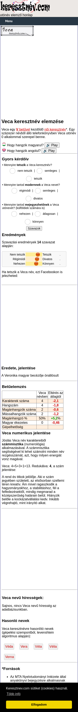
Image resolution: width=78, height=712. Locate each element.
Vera (24, 646)
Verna (9, 657)
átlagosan (49, 213)
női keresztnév (55, 129)
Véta (38, 646)
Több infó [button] (14, 694)
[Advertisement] (39, 77)
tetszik (38, 178)
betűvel (23, 129)
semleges (51, 170)
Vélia (53, 646)
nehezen (24, 213)
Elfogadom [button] (39, 704)
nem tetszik (24, 170)
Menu (8, 21)
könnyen (38, 221)
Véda (9, 646)
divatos (38, 198)
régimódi (25, 190)
